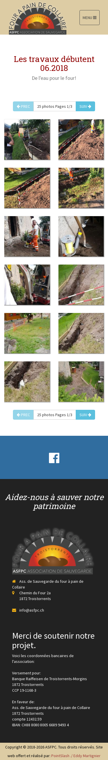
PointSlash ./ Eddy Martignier (76, 755)
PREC (23, 106)
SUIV (85, 106)
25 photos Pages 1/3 (54, 106)
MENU (89, 17)
